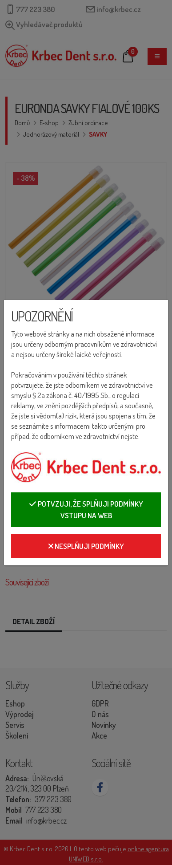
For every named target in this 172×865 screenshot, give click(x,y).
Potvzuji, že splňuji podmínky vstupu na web (86, 509)
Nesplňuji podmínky (86, 546)
